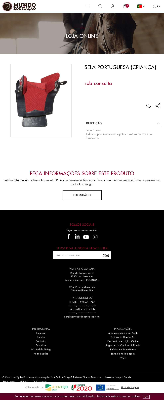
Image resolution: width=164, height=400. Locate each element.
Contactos (41, 341)
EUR (155, 6)
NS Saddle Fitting (41, 349)
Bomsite (127, 377)
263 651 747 (87, 302)
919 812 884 (88, 309)
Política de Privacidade (123, 349)
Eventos (41, 337)
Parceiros (41, 345)
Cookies (135, 396)
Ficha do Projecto (130, 387)
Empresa (41, 333)
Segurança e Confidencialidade (123, 345)
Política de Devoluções (123, 337)
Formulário (82, 195)
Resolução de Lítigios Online (123, 341)
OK (146, 397)
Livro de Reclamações (123, 354)
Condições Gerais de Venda (123, 333)
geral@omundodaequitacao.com (82, 317)
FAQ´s (123, 358)
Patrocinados (41, 354)
